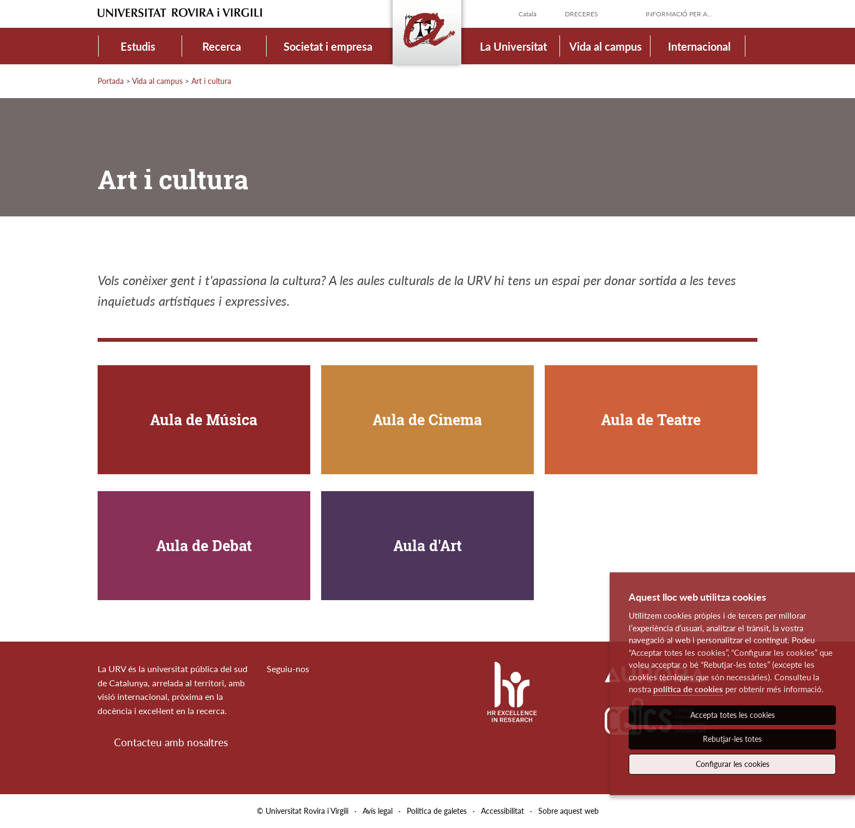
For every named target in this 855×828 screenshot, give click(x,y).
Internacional (699, 46)
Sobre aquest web (568, 810)
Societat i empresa (328, 46)
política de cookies (688, 689)
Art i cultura (211, 81)
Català (528, 14)
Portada (111, 81)
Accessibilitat (502, 810)
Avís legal (378, 810)
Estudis (138, 46)
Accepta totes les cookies (732, 715)
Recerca (221, 46)
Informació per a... (679, 14)
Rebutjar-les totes (732, 739)
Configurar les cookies (732, 764)
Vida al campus (605, 46)
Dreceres (581, 14)
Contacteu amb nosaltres (171, 742)
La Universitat (513, 46)
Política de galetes (437, 810)
